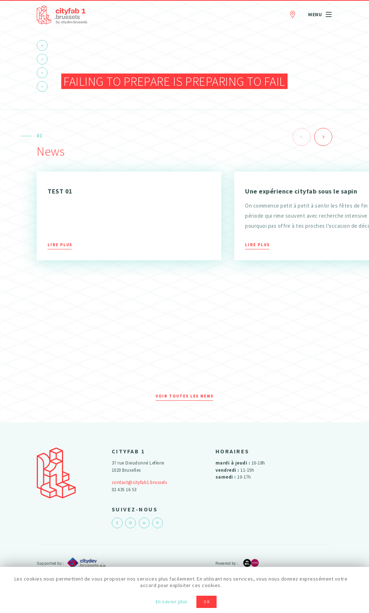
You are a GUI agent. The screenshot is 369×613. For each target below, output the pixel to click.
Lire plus (60, 244)
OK (207, 601)
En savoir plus (172, 601)
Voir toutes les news (185, 396)
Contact (292, 13)
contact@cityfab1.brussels (139, 482)
